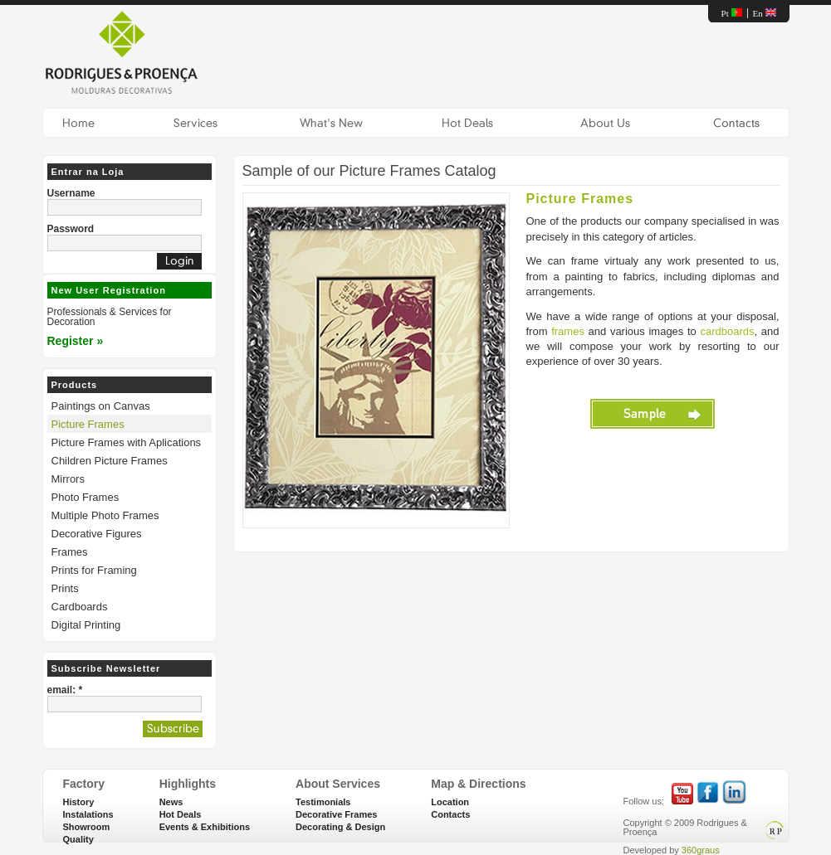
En (764, 13)
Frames (69, 552)
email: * (65, 690)
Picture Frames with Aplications (126, 442)
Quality (78, 839)
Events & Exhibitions (204, 827)
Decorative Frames (336, 814)
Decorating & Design (340, 827)
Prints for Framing (94, 570)
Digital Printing (86, 625)
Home (79, 123)
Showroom (86, 827)
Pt (731, 13)
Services (196, 123)
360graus (701, 850)
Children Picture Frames (109, 460)
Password (71, 229)
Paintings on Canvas (100, 406)
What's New (331, 123)
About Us (606, 123)
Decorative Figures (96, 533)
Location (450, 802)
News (171, 802)
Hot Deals (468, 123)
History (79, 802)
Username (71, 193)
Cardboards (79, 606)
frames (567, 331)
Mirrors (68, 479)
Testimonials (323, 802)
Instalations (88, 814)
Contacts (737, 123)
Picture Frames (88, 424)
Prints (65, 588)
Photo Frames (85, 497)
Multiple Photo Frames (105, 515)
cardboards (728, 331)
